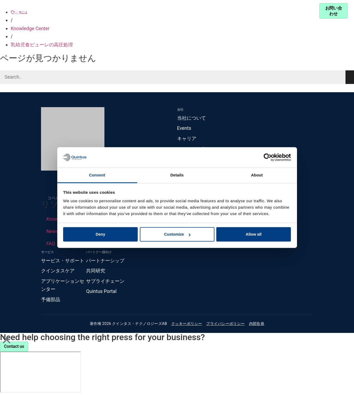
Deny (100, 234)
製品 (74, 11)
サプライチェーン (105, 281)
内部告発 (257, 324)
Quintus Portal (101, 291)
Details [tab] (177, 175)
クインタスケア (58, 270)
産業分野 (105, 11)
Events (184, 128)
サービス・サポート (257, 11)
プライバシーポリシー (225, 324)
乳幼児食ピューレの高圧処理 (42, 44)
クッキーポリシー (186, 324)
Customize (177, 234)
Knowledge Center (151, 11)
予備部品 (50, 299)
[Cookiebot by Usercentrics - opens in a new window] (267, 158)
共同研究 (95, 270)
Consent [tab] (97, 175)
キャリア (186, 138)
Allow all (254, 234)
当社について (191, 118)
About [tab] (257, 175)
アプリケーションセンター (62, 285)
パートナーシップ (200, 11)
